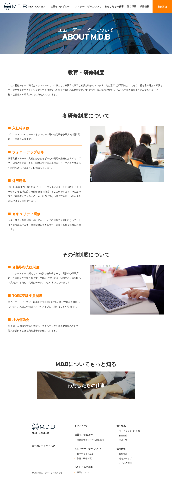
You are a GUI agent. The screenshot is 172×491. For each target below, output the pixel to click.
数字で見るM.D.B (85, 454)
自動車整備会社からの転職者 (90, 440)
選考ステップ (125, 458)
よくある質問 (125, 463)
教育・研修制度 (84, 458)
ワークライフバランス (129, 431)
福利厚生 (123, 435)
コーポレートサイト (43, 445)
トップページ (81, 425)
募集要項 (123, 454)
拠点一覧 (123, 440)
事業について (83, 472)
